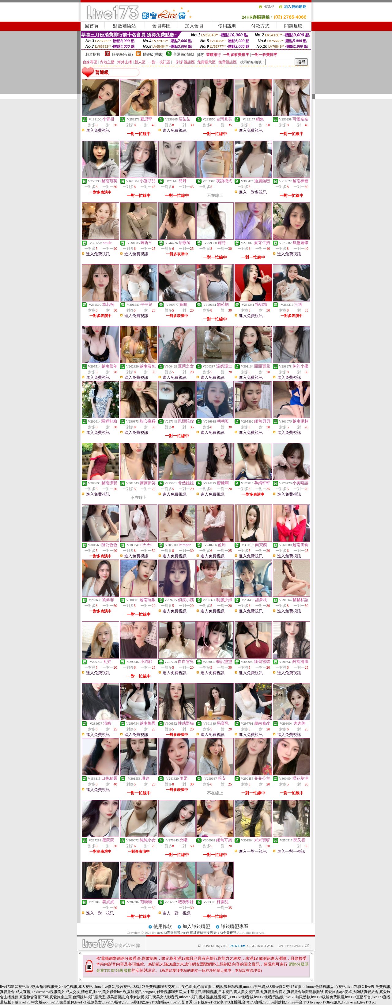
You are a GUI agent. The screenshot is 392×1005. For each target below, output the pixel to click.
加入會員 (194, 26)
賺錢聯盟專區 (234, 926)
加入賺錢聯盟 (196, 926)
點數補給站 (124, 26)
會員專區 (161, 26)
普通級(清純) (183, 54)
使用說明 (227, 26)
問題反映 (293, 26)
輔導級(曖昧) (153, 54)
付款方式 (260, 26)
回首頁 (92, 26)
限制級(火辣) (122, 54)
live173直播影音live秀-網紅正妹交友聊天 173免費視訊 (196, 932)
